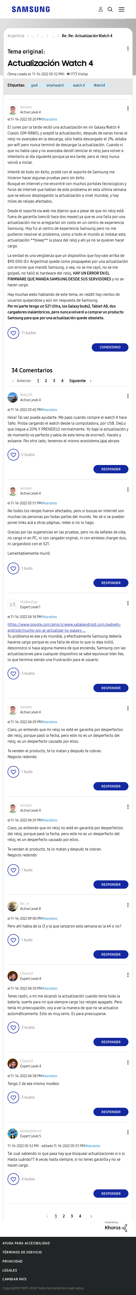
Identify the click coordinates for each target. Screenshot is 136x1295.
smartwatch (55, 85)
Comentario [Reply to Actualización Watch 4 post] (110, 347)
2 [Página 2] (46, 380)
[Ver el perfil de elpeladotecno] (31, 1131)
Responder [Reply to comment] (111, 469)
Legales (9, 1270)
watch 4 (79, 85)
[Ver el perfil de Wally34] (26, 395)
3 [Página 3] (54, 380)
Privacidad (12, 1261)
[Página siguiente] (80, 381)
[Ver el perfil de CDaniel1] (26, 974)
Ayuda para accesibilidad (26, 1243)
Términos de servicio (22, 1252)
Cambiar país (14, 1279)
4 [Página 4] (62, 380)
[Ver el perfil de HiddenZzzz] (28, 602)
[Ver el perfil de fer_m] (24, 904)
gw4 (34, 85)
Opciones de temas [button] (119, 48)
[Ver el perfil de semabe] (26, 107)
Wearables (49, 119)
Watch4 (99, 85)
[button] (120, 108)
